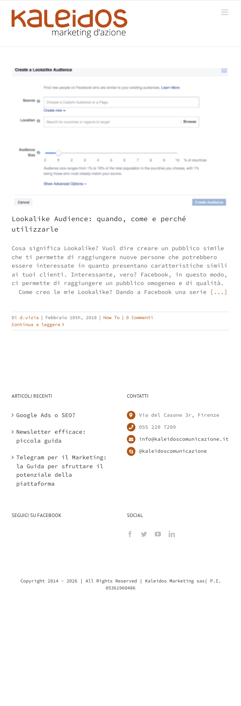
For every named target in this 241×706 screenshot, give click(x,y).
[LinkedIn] (172, 534)
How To (111, 317)
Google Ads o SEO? (45, 415)
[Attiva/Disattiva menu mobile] (225, 12)
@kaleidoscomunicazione (173, 451)
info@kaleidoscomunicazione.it (184, 439)
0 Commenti (139, 317)
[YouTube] (158, 534)
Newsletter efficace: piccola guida (51, 436)
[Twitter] (144, 534)
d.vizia (29, 317)
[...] (218, 291)
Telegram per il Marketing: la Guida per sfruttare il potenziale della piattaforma (61, 470)
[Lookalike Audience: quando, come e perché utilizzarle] (120, 137)
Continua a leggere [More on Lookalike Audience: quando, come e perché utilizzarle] (36, 324)
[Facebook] (130, 534)
